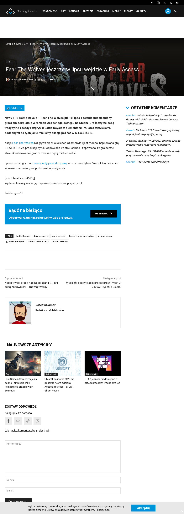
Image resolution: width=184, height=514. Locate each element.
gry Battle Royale (15, 241)
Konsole (74, 11)
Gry (63, 11)
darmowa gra (41, 235)
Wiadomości (50, 11)
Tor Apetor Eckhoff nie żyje (153, 162)
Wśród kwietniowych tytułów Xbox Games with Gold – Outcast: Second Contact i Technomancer (152, 119)
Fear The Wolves (23, 143)
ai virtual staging (136, 140)
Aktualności (51, 374)
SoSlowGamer (25, 79)
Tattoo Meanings (136, 151)
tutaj (107, 509)
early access (58, 235)
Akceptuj (143, 508)
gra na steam (105, 235)
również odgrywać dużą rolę (49, 163)
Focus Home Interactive (81, 235)
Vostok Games (60, 241)
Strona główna (13, 43)
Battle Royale (23, 235)
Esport (128, 11)
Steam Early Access (38, 241)
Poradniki (103, 11)
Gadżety (141, 11)
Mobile (116, 11)
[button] (175, 11)
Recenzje (88, 11)
